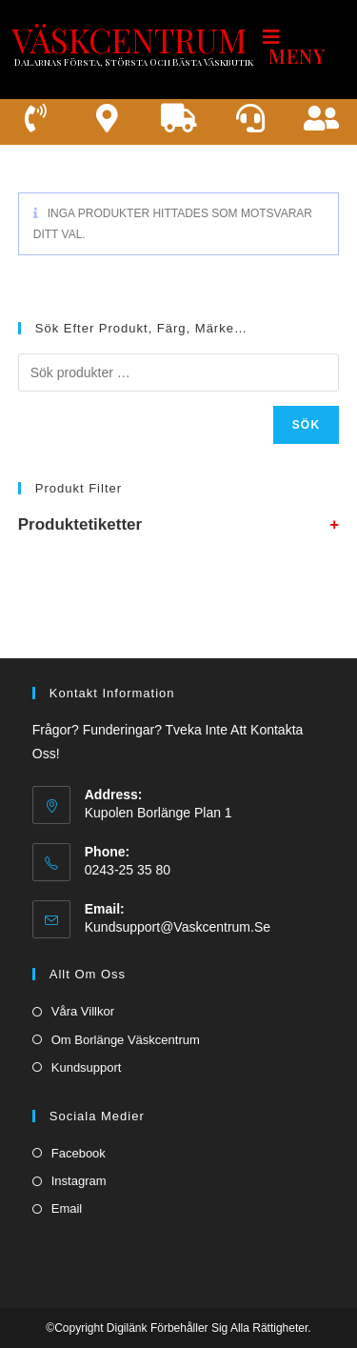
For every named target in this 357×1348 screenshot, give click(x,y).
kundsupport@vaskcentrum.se (177, 927)
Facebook (78, 1153)
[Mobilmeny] (305, 46)
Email (67, 1208)
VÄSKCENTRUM (129, 39)
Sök (306, 425)
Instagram (79, 1181)
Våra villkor (82, 1011)
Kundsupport (86, 1067)
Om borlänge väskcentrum (125, 1040)
